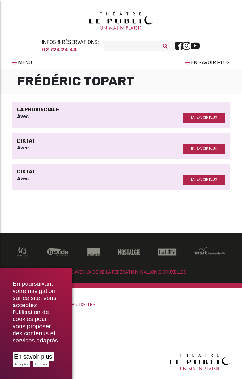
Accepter (21, 364)
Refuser (41, 364)
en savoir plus (204, 120)
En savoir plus (33, 356)
